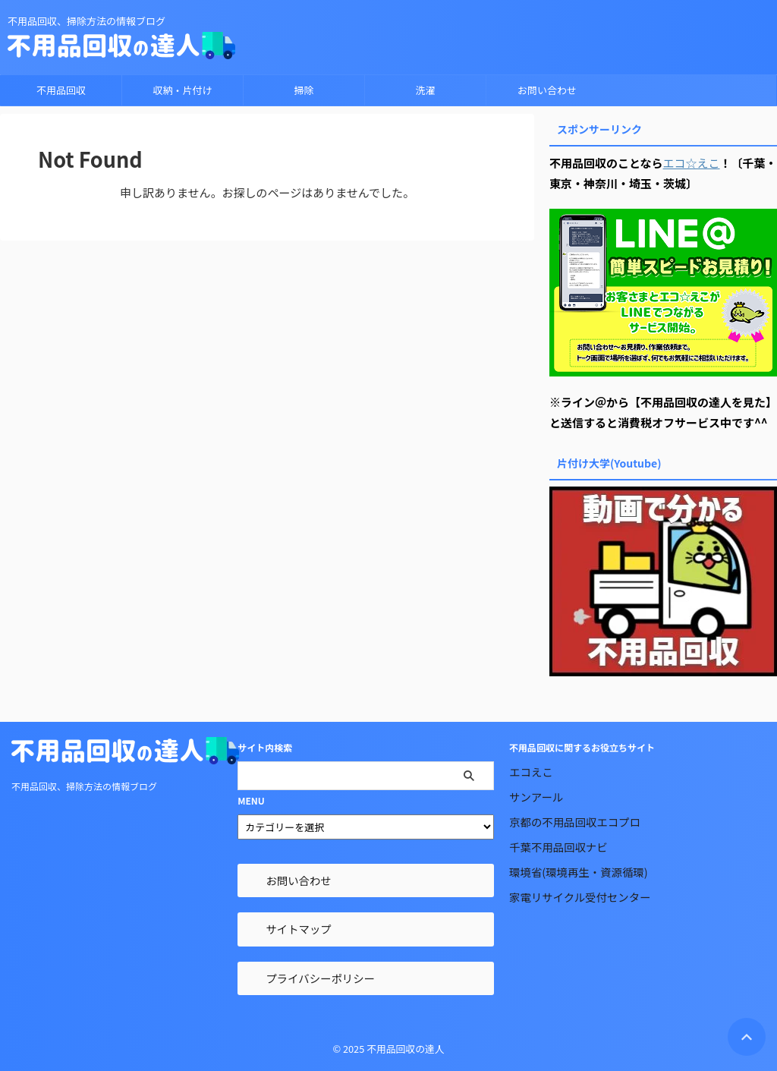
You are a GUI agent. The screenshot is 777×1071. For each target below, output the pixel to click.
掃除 (303, 90)
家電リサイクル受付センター (579, 897)
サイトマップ (298, 929)
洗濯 (425, 90)
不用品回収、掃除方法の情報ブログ (84, 786)
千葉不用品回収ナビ (558, 847)
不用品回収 (61, 90)
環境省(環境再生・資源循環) (578, 872)
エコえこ (531, 772)
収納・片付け (182, 90)
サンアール (536, 797)
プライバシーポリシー (320, 978)
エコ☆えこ (691, 163)
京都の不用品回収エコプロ (574, 822)
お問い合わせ (547, 90)
